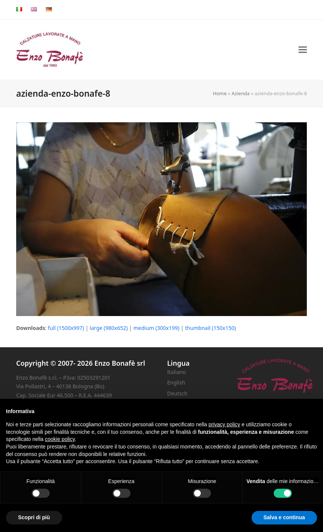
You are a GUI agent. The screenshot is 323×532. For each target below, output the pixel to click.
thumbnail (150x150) (210, 327)
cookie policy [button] (60, 439)
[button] (303, 50)
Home (220, 93)
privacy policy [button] (224, 424)
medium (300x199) (156, 327)
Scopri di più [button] (34, 517)
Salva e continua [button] (284, 517)
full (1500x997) (66, 327)
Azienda (241, 93)
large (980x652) (109, 327)
